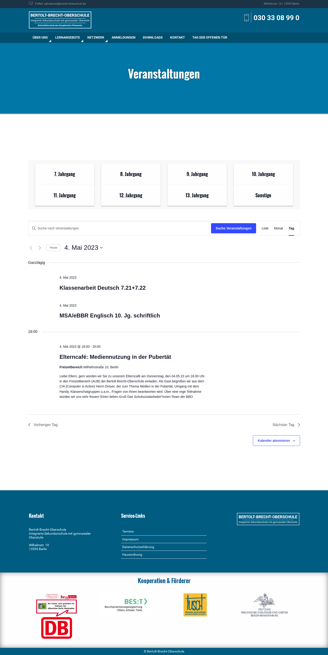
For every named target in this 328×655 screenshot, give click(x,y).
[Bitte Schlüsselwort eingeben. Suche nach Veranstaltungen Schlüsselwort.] (119, 228)
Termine (128, 531)
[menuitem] (40, 37)
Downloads (153, 37)
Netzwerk (95, 37)
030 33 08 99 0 (276, 18)
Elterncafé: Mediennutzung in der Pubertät (115, 357)
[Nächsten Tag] (40, 247)
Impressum (130, 539)
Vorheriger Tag (43, 425)
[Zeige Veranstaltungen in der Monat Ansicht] (278, 228)
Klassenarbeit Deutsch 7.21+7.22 (102, 288)
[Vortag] (31, 247)
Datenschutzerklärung (138, 547)
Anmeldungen (123, 37)
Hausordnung (132, 554)
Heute (53, 247)
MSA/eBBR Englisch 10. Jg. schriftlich (109, 315)
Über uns (40, 37)
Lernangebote (67, 37)
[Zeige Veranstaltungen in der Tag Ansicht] (291, 228)
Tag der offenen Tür (209, 37)
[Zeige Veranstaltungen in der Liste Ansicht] (265, 228)
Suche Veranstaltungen (233, 228)
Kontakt (177, 37)
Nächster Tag (286, 425)
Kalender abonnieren (274, 440)
